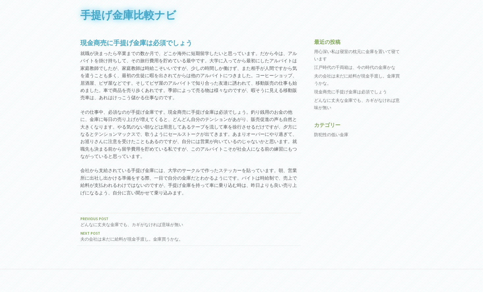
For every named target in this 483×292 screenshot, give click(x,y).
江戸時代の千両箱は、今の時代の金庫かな (354, 67)
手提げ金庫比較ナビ (128, 14)
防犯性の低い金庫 (331, 134)
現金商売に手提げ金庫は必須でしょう (350, 92)
